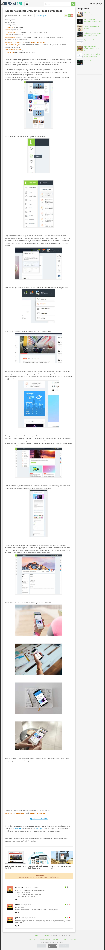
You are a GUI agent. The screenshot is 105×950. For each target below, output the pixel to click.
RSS (65, 939)
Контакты (56, 939)
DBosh (17, 905)
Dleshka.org (13, 3)
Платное (46, 935)
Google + (18, 828)
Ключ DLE (32, 939)
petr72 (17, 918)
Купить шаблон (39, 818)
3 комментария (41, 16)
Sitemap (73, 939)
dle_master (19, 887)
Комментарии (45, 939)
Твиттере (38, 828)
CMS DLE (38, 935)
